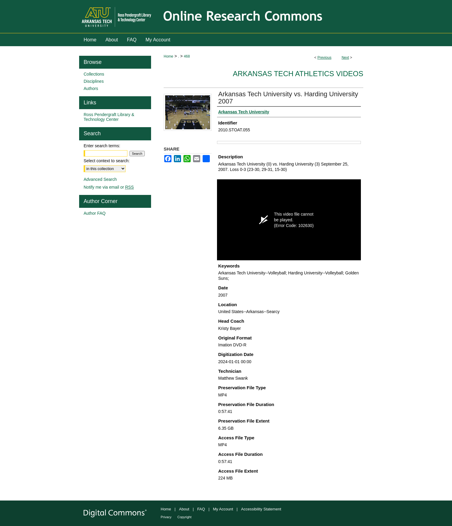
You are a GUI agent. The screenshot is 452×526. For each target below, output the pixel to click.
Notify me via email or (109, 187)
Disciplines (94, 81)
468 (187, 56)
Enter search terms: (102, 145)
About (184, 509)
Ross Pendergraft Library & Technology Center (109, 117)
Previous (324, 57)
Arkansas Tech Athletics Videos (298, 74)
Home (168, 56)
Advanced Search (100, 179)
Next (345, 57)
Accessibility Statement (261, 509)
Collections (94, 74)
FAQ (201, 509)
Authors (91, 88)
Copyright (184, 517)
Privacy (166, 517)
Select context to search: (106, 160)
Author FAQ (95, 213)
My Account (223, 509)
